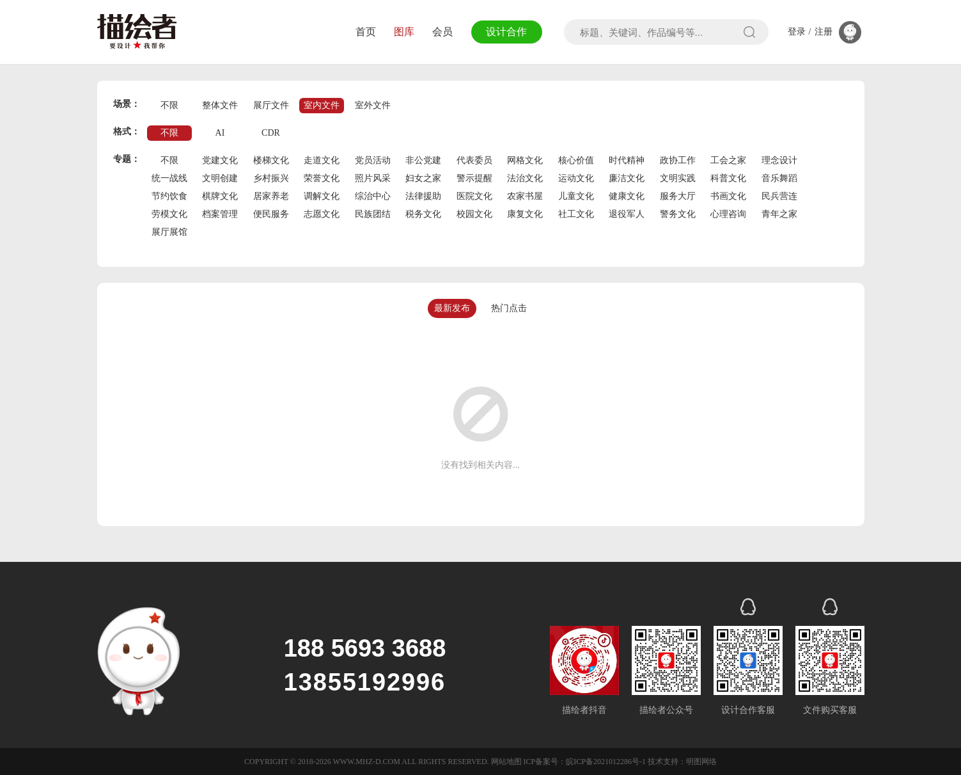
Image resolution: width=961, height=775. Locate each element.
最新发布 (452, 308)
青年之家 (779, 214)
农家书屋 (525, 196)
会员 (442, 31)
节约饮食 (169, 196)
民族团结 (373, 214)
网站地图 (506, 761)
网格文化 (525, 160)
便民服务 (271, 214)
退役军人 (627, 214)
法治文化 (525, 178)
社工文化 (576, 214)
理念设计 (779, 160)
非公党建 (423, 160)
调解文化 (322, 196)
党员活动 (373, 160)
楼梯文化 (271, 160)
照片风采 (373, 178)
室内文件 (322, 105)
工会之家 (728, 160)
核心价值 (576, 160)
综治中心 (373, 196)
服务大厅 (678, 196)
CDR (271, 133)
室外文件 (373, 105)
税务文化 (423, 214)
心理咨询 (728, 214)
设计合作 (506, 31)
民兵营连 (779, 196)
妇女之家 (423, 178)
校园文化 (474, 214)
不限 (169, 105)
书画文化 (728, 196)
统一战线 (169, 178)
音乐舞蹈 (779, 178)
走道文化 (322, 160)
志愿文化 (322, 214)
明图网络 (701, 761)
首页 (365, 31)
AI (220, 133)
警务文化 (678, 214)
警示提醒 (474, 178)
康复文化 (525, 214)
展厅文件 (271, 105)
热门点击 (509, 308)
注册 (823, 32)
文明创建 (220, 178)
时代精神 (627, 160)
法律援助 (423, 196)
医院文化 (474, 196)
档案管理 (220, 214)
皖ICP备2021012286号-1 (606, 761)
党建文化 (220, 160)
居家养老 (271, 196)
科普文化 (728, 178)
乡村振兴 (271, 178)
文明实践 (678, 178)
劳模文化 (169, 214)
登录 (797, 32)
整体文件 (220, 105)
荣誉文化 (322, 178)
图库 (404, 31)
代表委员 (474, 160)
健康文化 (627, 196)
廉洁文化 (627, 178)
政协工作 (678, 160)
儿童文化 (576, 196)
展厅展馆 (169, 232)
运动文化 (576, 178)
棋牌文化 (220, 196)
